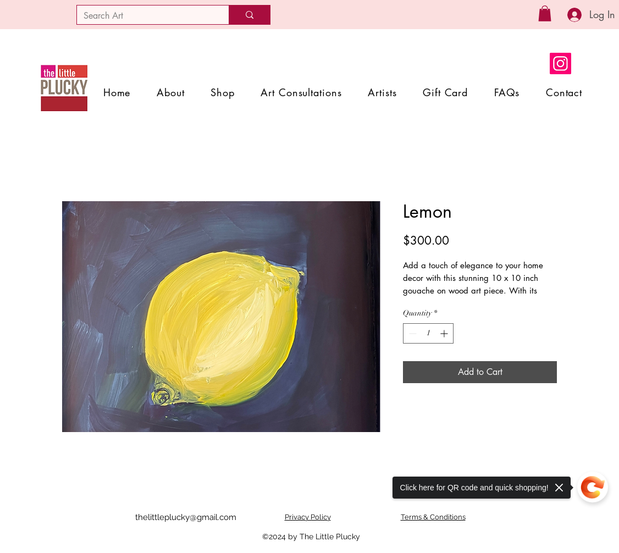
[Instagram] (560, 63)
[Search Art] (145, 15)
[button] (544, 13)
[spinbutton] (428, 333)
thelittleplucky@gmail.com (185, 517)
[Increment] (445, 333)
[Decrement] (411, 333)
